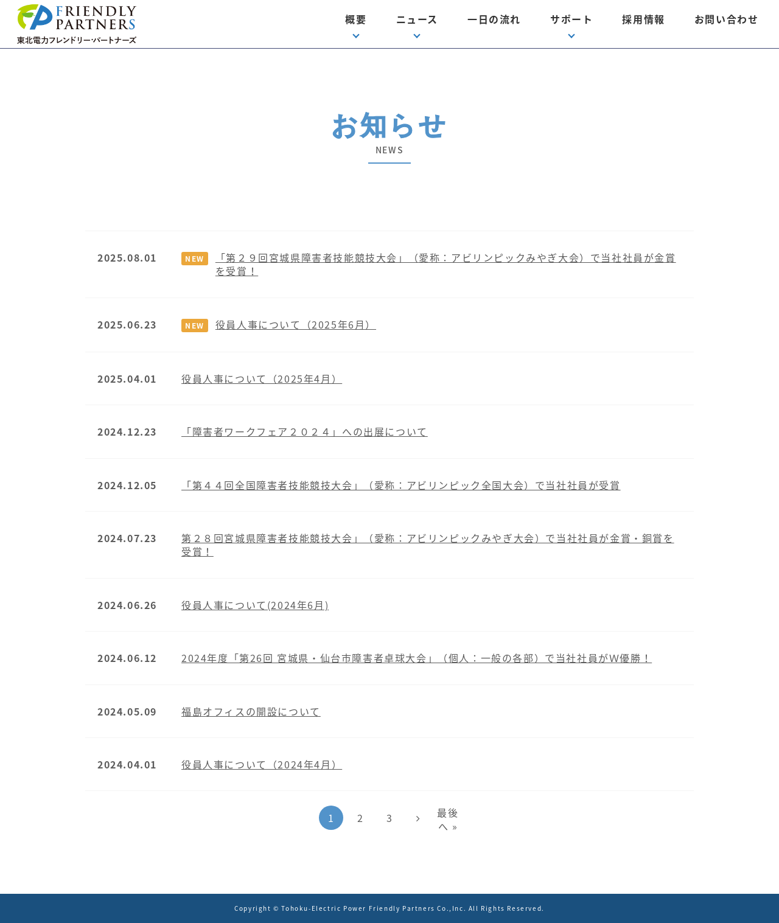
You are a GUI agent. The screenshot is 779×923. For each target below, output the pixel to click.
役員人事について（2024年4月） (261, 764)
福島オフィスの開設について (251, 711)
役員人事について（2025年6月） (295, 324)
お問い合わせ (726, 19)
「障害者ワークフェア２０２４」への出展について (304, 431)
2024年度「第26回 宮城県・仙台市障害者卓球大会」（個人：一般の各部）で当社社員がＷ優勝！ (416, 657)
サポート (571, 19)
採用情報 (643, 19)
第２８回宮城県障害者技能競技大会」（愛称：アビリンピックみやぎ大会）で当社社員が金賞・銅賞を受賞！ (427, 545)
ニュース (417, 19)
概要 (355, 19)
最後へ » (447, 819)
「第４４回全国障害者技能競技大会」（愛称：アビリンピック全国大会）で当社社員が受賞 (401, 485)
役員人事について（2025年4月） (261, 378)
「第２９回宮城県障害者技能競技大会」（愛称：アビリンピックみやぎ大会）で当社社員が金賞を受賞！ (445, 264)
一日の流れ (494, 19)
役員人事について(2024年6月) (255, 604)
